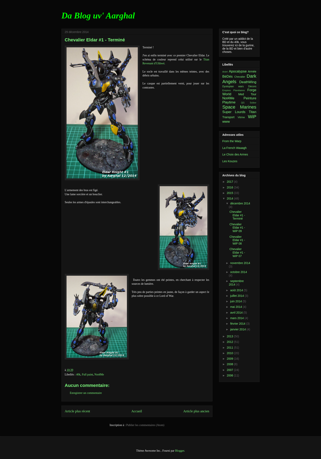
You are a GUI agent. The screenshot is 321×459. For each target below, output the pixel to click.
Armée (252, 71)
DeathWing (247, 82)
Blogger (179, 450)
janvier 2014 (238, 329)
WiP (252, 116)
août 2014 (237, 290)
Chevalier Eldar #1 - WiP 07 (237, 252)
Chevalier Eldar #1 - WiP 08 (237, 240)
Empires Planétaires (233, 90)
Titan (252, 112)
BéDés (227, 76)
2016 (230, 187)
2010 (230, 353)
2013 (230, 336)
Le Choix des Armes (235, 154)
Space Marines (239, 107)
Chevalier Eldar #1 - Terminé (237, 215)
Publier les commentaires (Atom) (145, 425)
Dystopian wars (233, 86)
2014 (230, 198)
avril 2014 (236, 312)
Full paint (87, 374)
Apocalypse (238, 71)
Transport (228, 117)
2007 (230, 370)
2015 (230, 193)
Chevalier (239, 76)
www (226, 122)
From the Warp (231, 141)
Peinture (249, 98)
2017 (230, 181)
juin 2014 (236, 301)
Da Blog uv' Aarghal (98, 15)
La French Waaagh (234, 148)
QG (242, 102)
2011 (230, 347)
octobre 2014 (238, 272)
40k (78, 374)
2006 (230, 375)
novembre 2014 (240, 263)
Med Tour (247, 94)
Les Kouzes (229, 161)
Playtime (228, 102)
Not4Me (99, 374)
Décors (252, 86)
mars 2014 (237, 318)
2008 (230, 364)
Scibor (253, 102)
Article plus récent (77, 411)
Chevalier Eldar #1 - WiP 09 (237, 228)
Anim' (225, 71)
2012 (230, 341)
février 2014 (238, 323)
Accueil (136, 411)
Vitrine (241, 117)
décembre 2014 (240, 203)
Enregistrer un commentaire (86, 392)
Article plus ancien (196, 411)
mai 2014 (236, 306)
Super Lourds (233, 112)
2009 (230, 358)
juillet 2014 (237, 295)
